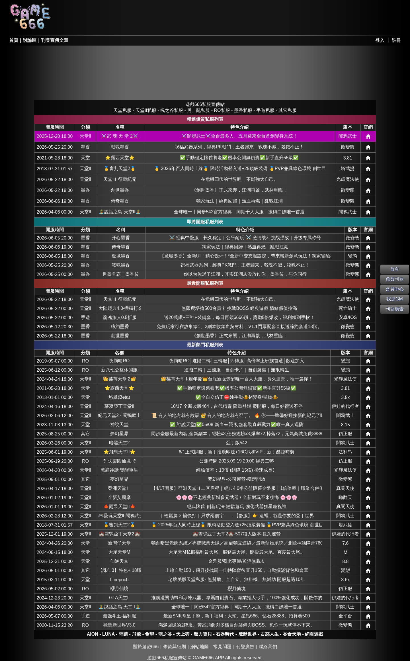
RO (85, 361)
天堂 (85, 157)
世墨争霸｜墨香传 (120, 274)
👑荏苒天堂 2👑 (119, 378)
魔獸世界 (247, 634)
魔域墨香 (121, 255)
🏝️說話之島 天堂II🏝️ (120, 211)
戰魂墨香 (120, 146)
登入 (379, 40)
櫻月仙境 (119, 588)
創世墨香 (120, 190)
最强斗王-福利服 (119, 615)
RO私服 (124, 9)
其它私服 (206, 24)
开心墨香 (121, 237)
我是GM (394, 298)
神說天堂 (119, 424)
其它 (85, 433)
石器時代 (225, 634)
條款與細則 (174, 646)
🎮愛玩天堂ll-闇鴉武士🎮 (119, 515)
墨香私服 (206, 9)
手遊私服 (265, 110)
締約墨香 (120, 326)
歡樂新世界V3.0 (119, 625)
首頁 (13, 40)
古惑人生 (270, 634)
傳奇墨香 (120, 200)
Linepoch (119, 579)
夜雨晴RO (119, 360)
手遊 (85, 317)
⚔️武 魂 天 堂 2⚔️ (119, 136)
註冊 (396, 40)
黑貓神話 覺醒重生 (119, 470)
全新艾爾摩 (119, 497)
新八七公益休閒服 (119, 369)
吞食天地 (292, 634)
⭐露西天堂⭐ (120, 157)
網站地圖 (199, 646)
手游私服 (165, 24)
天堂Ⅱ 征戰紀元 (119, 179)
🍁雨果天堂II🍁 (119, 506)
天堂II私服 (83, 24)
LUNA (108, 634)
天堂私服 (83, 9)
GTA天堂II (119, 597)
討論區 (29, 40)
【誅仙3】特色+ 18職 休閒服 (119, 570)
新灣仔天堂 (119, 543)
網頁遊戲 (314, 634)
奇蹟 (123, 634)
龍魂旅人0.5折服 (120, 317)
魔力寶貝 (203, 634)
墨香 (85, 146)
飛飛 (136, 634)
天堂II (85, 136)
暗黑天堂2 (119, 442)
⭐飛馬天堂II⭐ (119, 451)
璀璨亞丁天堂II (119, 406)
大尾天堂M (119, 552)
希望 (149, 634)
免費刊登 (395, 279)
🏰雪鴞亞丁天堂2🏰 (119, 533)
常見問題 (222, 646)
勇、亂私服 (124, 24)
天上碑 (183, 634)
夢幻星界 (119, 433)
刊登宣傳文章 (54, 40)
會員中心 (395, 288)
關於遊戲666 (146, 646)
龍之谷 (165, 634)
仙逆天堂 (119, 561)
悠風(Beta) (119, 397)
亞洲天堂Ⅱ (119, 488)
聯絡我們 (268, 646)
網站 (368, 136)
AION (92, 634)
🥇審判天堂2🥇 (120, 168)
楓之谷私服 (165, 9)
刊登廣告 (245, 646)
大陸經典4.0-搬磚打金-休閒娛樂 (120, 308)
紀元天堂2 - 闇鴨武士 (119, 415)
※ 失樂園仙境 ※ (119, 461)
